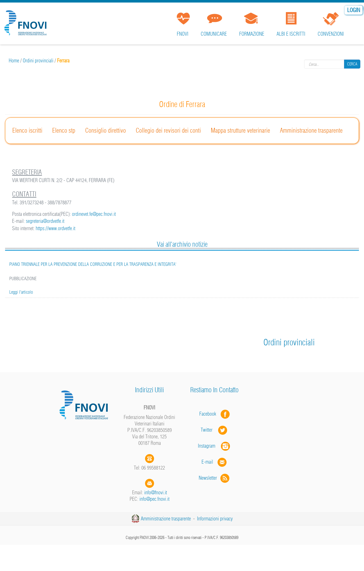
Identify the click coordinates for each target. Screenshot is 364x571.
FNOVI (182, 34)
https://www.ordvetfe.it (55, 228)
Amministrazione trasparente (311, 130)
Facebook (209, 414)
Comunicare (214, 34)
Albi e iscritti (291, 34)
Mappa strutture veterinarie (240, 130)
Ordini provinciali (38, 60)
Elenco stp (63, 130)
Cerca (352, 64)
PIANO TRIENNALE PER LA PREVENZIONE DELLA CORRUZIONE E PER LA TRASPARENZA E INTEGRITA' (92, 264)
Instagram (214, 446)
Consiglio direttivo (105, 130)
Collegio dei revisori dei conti (168, 130)
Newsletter (214, 478)
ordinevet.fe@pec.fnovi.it (94, 214)
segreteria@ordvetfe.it (45, 221)
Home (14, 60)
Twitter (214, 430)
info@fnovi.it (155, 492)
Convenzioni (331, 34)
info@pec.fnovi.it (154, 499)
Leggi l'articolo (21, 292)
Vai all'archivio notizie (182, 244)
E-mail (207, 462)
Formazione (251, 34)
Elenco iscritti (27, 130)
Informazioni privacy (215, 518)
